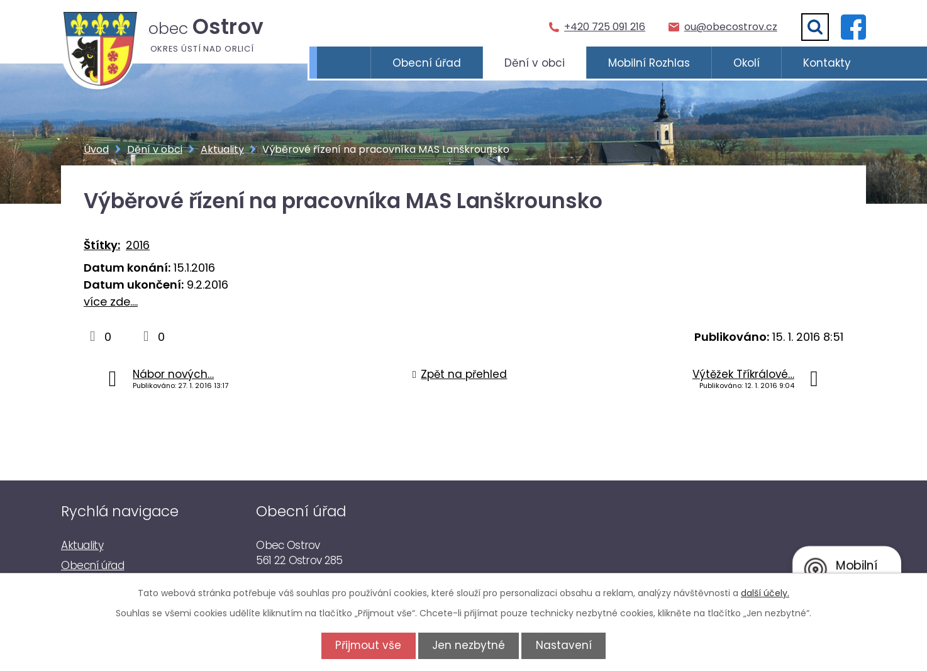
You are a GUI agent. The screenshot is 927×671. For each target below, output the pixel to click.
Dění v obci (534, 62)
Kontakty (827, 62)
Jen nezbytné (468, 645)
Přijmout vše (364, 645)
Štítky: (102, 245)
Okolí (746, 62)
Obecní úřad (426, 62)
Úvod (343, 63)
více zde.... (111, 301)
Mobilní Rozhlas (649, 62)
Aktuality (222, 149)
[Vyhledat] (815, 27)
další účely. (765, 593)
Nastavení (568, 645)
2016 (138, 245)
